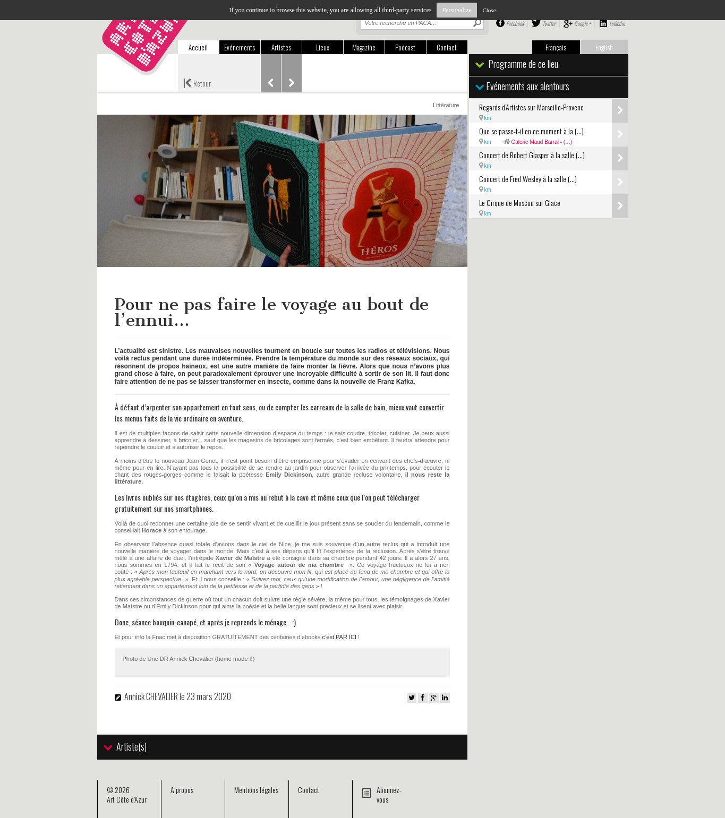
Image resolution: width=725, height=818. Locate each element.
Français (555, 47)
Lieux (322, 47)
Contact (447, 47)
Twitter (549, 23)
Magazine (364, 47)
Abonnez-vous (389, 794)
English (604, 47)
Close (489, 10)
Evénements (239, 47)
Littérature (446, 105)
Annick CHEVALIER (151, 696)
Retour (197, 82)
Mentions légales (256, 789)
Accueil (198, 47)
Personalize (456, 10)
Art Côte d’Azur (127, 799)
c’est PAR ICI (339, 637)
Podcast (405, 47)
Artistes (281, 47)
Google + (582, 23)
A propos (181, 789)
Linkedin (617, 23)
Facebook (515, 23)
